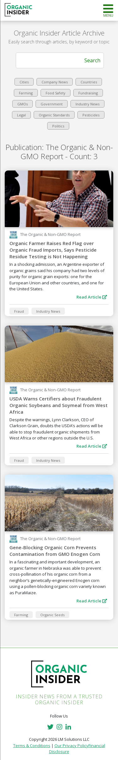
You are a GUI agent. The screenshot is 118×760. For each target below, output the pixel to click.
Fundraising (88, 93)
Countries (89, 82)
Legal (21, 115)
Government (52, 104)
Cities (24, 82)
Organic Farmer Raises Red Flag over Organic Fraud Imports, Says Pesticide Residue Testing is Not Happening (53, 250)
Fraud (19, 311)
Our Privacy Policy (71, 745)
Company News (55, 82)
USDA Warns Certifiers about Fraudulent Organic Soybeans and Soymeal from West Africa (58, 405)
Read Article (91, 297)
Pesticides (90, 115)
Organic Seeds (52, 614)
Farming (26, 93)
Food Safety (55, 93)
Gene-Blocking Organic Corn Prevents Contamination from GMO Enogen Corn (54, 550)
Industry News (87, 104)
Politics (58, 126)
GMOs (22, 104)
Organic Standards (54, 115)
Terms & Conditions (31, 745)
